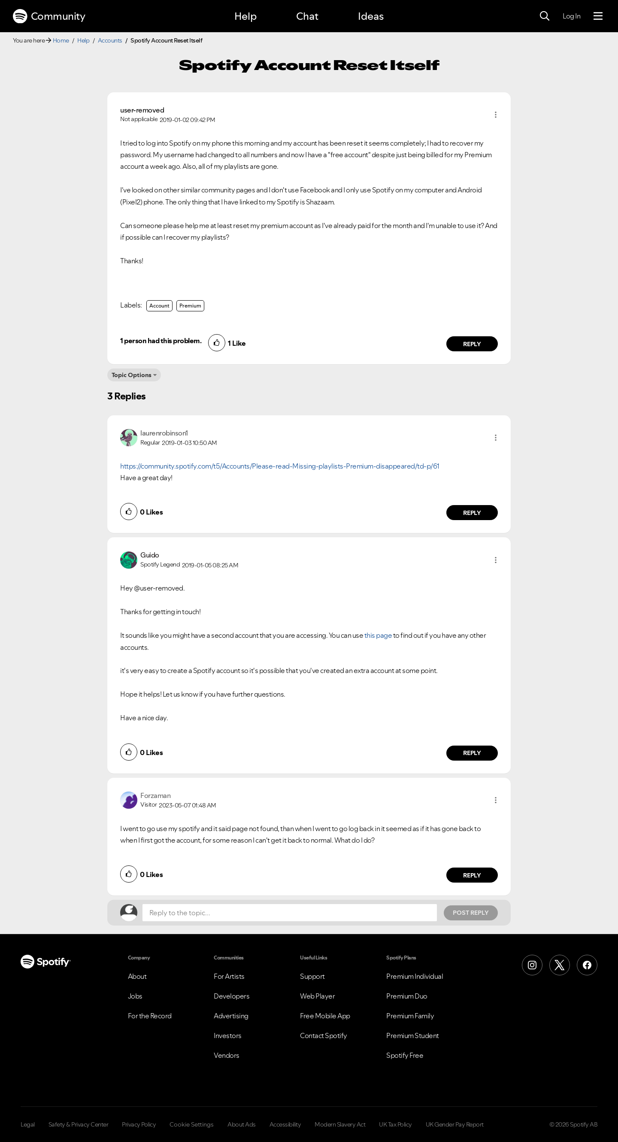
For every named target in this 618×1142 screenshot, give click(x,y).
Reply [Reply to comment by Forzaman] (472, 875)
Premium (190, 305)
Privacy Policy (139, 1124)
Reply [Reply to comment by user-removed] (472, 344)
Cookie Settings (192, 1124)
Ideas (371, 16)
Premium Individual (414, 976)
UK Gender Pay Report (455, 1124)
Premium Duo (406, 996)
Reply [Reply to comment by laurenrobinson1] (472, 513)
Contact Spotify (323, 1035)
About (137, 976)
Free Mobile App (325, 1015)
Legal (28, 1124)
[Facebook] (587, 965)
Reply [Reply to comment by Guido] (472, 753)
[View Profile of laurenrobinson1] (164, 433)
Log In (571, 16)
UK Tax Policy (395, 1124)
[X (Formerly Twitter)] (559, 965)
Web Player (317, 996)
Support (312, 976)
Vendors (226, 1055)
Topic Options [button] (131, 375)
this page (378, 635)
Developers (231, 996)
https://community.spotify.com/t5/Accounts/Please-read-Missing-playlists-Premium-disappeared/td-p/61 (279, 466)
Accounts (110, 40)
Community (49, 16)
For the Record (150, 1015)
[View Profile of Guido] (149, 555)
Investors (228, 1035)
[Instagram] (532, 965)
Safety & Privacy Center (78, 1124)
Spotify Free (404, 1055)
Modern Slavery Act (340, 1124)
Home (61, 40)
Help (245, 16)
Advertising (231, 1015)
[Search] (544, 16)
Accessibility (285, 1124)
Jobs (135, 996)
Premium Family (410, 1015)
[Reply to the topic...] (289, 912)
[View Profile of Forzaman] (155, 795)
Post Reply (471, 912)
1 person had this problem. (160, 340)
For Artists (229, 976)
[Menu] (598, 16)
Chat (307, 16)
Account (159, 305)
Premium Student (412, 1035)
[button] (495, 114)
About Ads (241, 1124)
